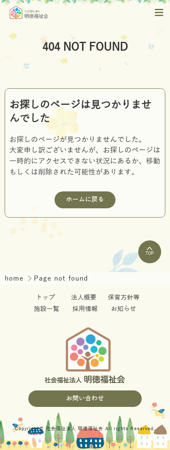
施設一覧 (46, 308)
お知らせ (123, 308)
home (15, 278)
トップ (45, 297)
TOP (149, 251)
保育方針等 (124, 297)
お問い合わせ (85, 398)
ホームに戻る (85, 199)
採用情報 (85, 308)
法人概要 (83, 297)
